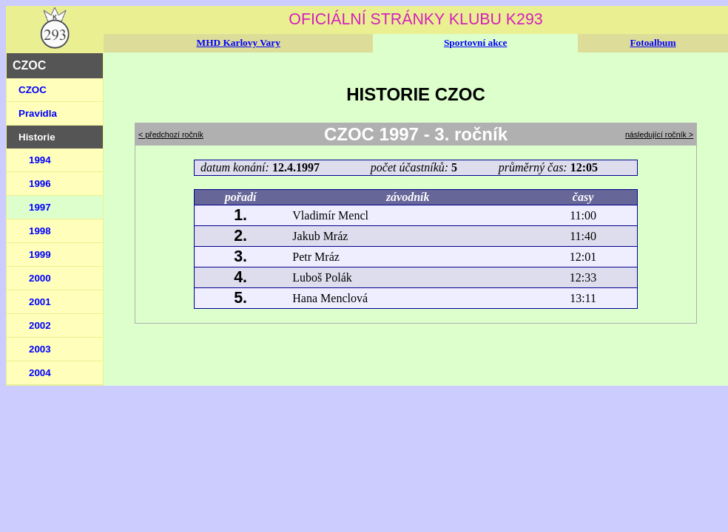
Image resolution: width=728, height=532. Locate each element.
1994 (40, 160)
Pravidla (37, 113)
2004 (40, 372)
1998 (40, 230)
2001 (40, 301)
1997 (40, 207)
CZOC (32, 89)
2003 (40, 349)
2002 (40, 325)
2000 (40, 278)
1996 (40, 183)
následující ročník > (659, 134)
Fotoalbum (652, 42)
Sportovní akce (476, 42)
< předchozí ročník (170, 134)
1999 (40, 254)
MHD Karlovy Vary (238, 42)
